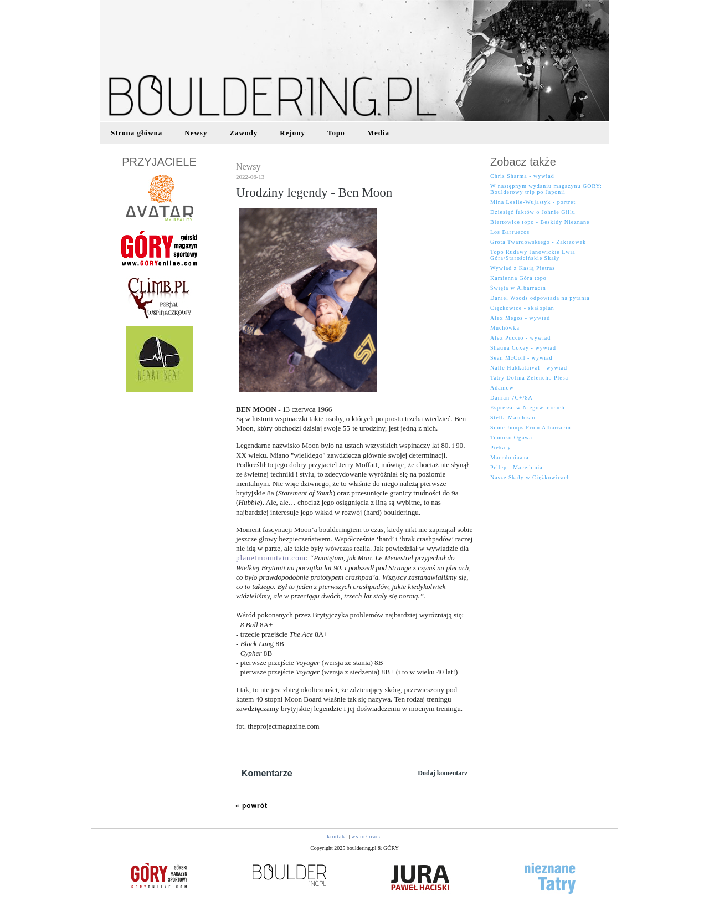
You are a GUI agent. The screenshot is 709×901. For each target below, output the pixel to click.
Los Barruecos (510, 232)
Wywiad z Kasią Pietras (522, 268)
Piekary (500, 447)
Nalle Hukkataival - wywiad (528, 368)
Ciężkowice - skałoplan (522, 308)
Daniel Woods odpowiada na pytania (540, 298)
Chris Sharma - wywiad (522, 176)
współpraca (366, 836)
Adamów (502, 388)
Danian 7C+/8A (511, 398)
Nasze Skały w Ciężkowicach (530, 477)
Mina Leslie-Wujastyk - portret (533, 202)
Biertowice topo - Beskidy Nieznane (540, 222)
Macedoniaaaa (509, 457)
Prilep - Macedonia (516, 467)
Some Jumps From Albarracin (530, 427)
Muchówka (505, 328)
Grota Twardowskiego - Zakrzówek (538, 242)
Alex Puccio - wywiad (520, 338)
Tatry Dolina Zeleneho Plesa (529, 378)
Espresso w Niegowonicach (527, 408)
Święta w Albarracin (518, 288)
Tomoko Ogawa (511, 437)
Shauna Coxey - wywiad (523, 348)
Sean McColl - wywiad (521, 358)
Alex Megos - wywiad (520, 318)
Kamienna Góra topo (518, 278)
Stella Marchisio (513, 417)
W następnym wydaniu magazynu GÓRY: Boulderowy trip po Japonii (546, 189)
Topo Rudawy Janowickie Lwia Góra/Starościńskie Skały (533, 255)
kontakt (337, 836)
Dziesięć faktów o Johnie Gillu (533, 212)
